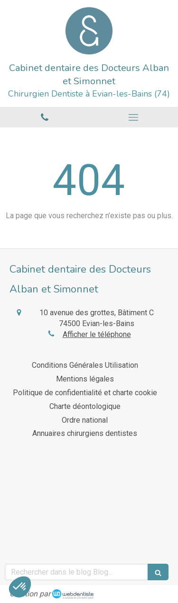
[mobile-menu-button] (133, 117)
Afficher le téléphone (97, 334)
